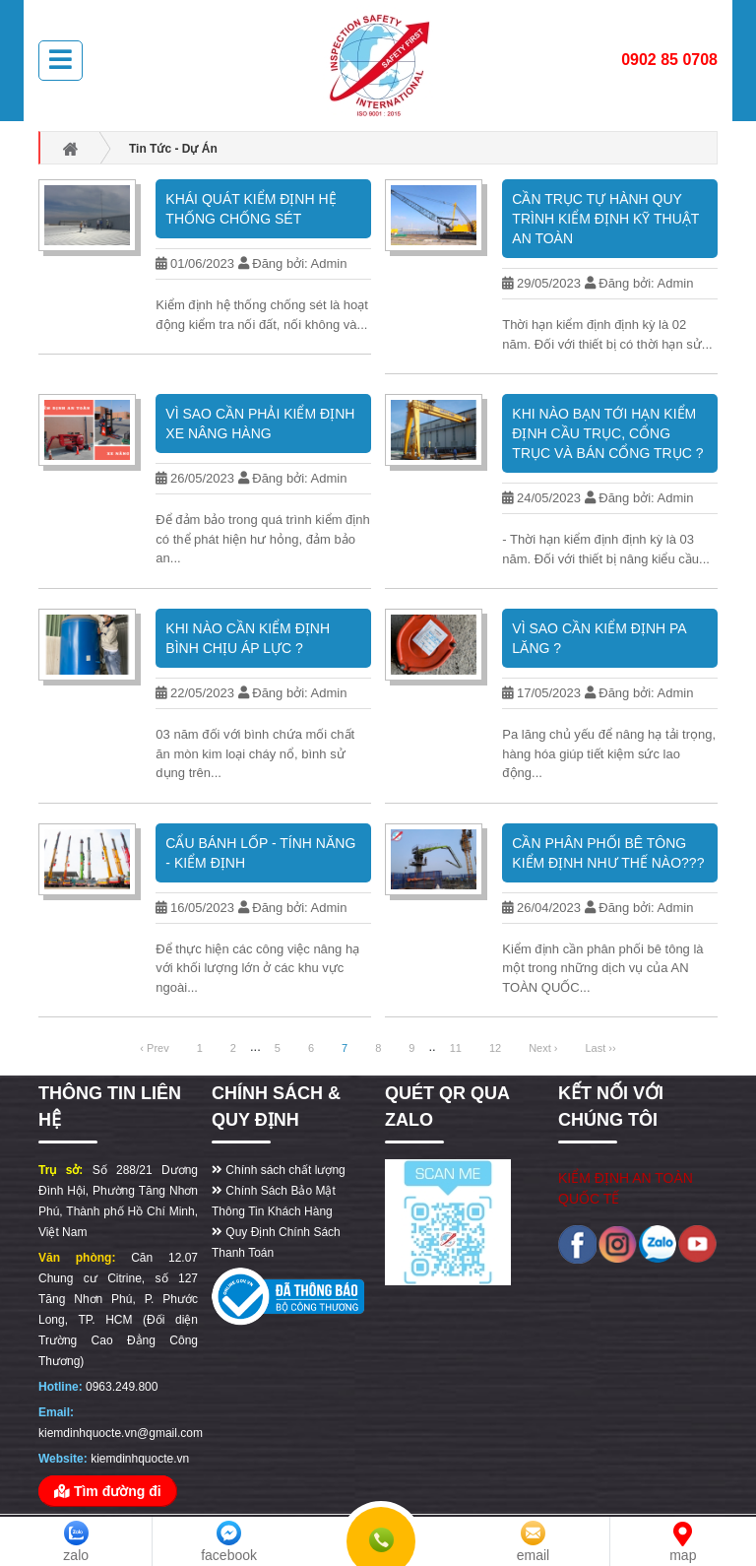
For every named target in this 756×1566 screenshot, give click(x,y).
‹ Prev (154, 1048)
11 (456, 1048)
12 (495, 1048)
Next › (543, 1048)
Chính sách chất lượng (279, 1170)
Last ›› (600, 1048)
